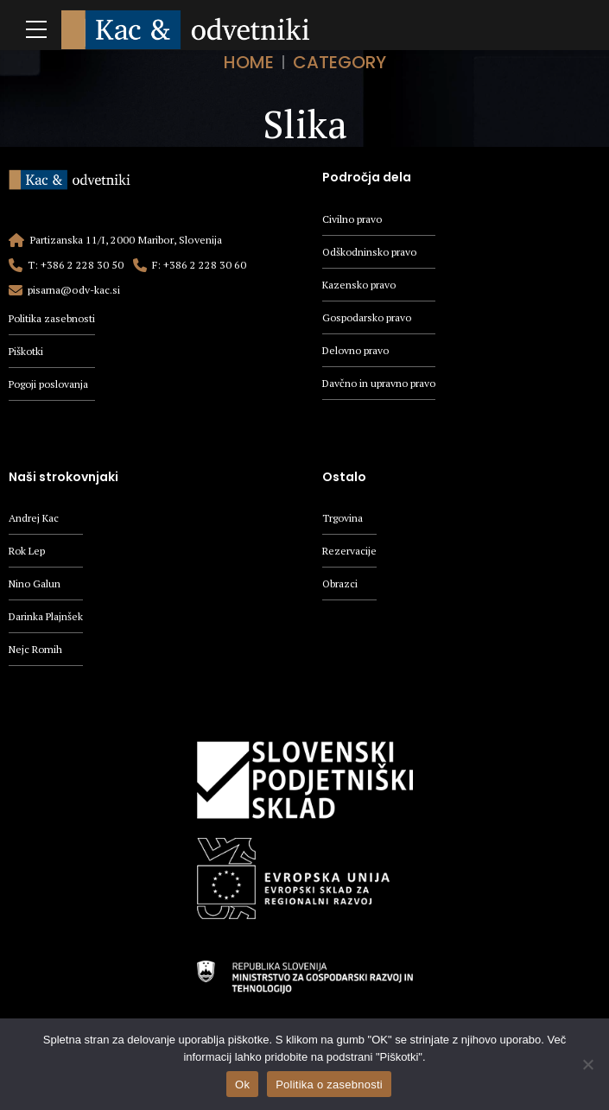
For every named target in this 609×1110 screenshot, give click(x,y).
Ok (242, 1084)
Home (249, 62)
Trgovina (343, 519)
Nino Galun (35, 586)
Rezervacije (349, 552)
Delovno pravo (357, 352)
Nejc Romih (37, 651)
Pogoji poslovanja (50, 384)
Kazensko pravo (360, 285)
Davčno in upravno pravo (380, 384)
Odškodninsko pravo (371, 251)
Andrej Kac (34, 519)
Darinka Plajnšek (47, 619)
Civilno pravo (353, 219)
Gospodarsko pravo (368, 318)
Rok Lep (28, 552)
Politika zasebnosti (53, 318)
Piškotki (27, 351)
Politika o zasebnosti (329, 1084)
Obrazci (340, 586)
